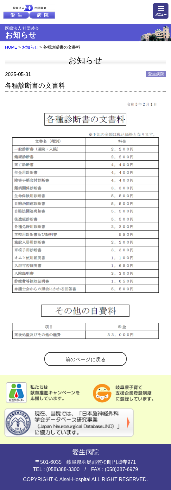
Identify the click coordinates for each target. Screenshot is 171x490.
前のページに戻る (85, 359)
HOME (11, 47)
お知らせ (30, 47)
